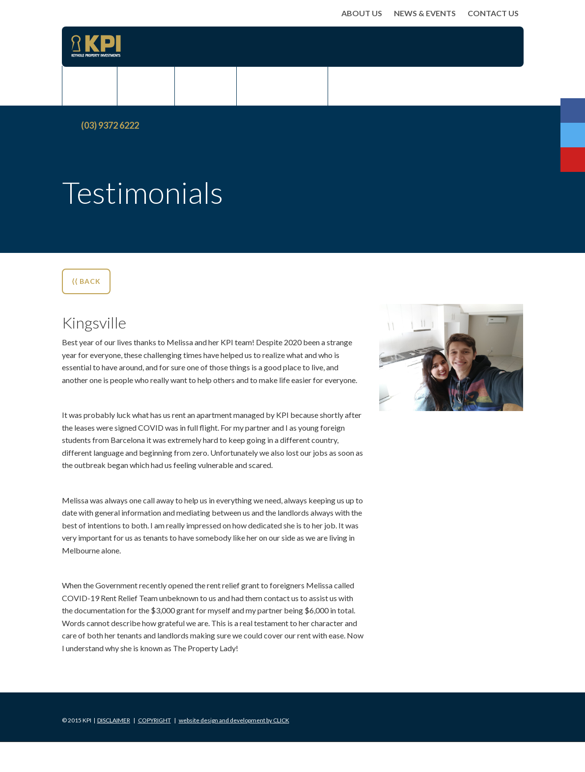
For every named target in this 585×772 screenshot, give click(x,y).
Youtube (572, 159)
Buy (89, 85)
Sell (146, 85)
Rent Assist (282, 85)
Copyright (154, 720)
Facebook (572, 110)
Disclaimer (113, 720)
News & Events (425, 13)
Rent (206, 85)
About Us (361, 13)
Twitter (572, 135)
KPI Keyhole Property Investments (96, 46)
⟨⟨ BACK (86, 281)
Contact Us (493, 13)
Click (234, 720)
